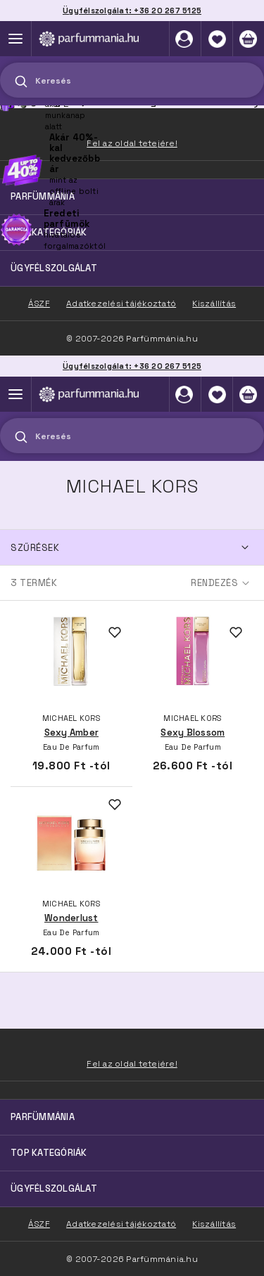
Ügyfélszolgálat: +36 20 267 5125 (132, 366)
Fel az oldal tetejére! (132, 1064)
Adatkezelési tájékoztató (121, 1224)
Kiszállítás (214, 1224)
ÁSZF (39, 1224)
